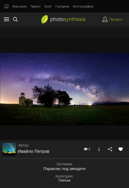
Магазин (20, 6)
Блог (48, 6)
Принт (35, 6)
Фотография (83, 6)
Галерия (62, 6)
